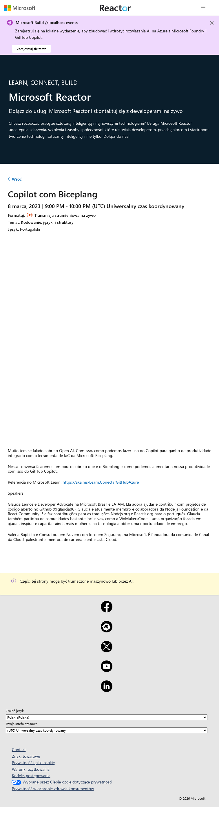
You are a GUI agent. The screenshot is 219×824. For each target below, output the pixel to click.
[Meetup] (106, 630)
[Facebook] (106, 610)
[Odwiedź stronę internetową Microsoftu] (19, 8)
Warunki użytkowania (31, 769)
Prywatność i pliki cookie (33, 762)
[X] (106, 650)
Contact (19, 749)
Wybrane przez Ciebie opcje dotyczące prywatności (61, 782)
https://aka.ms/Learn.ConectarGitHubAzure (101, 482)
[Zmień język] (106, 717)
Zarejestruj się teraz (31, 48)
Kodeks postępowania (31, 775)
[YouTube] (106, 670)
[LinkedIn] (106, 690)
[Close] (211, 22)
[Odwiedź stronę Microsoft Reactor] (115, 8)
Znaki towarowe (26, 756)
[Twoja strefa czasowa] (106, 730)
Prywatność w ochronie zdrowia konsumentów (53, 788)
